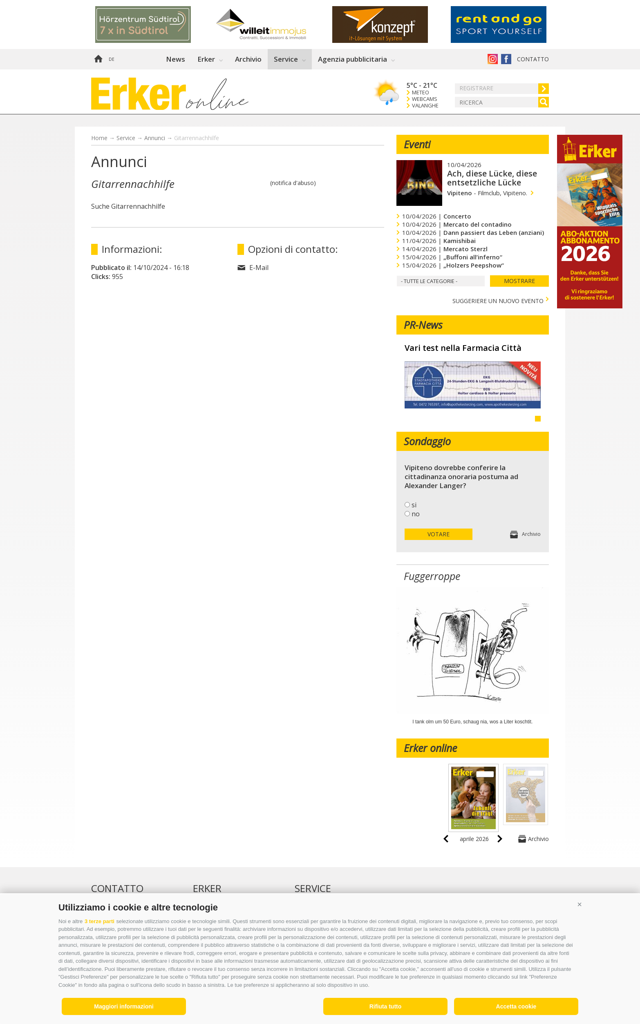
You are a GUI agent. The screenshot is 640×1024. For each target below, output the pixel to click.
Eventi (417, 144)
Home (98, 59)
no (416, 513)
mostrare (519, 281)
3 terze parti (99, 921)
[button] (579, 904)
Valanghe (425, 105)
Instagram (493, 59)
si (414, 504)
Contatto (533, 59)
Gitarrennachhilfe (196, 138)
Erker (206, 59)
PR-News (423, 325)
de (111, 59)
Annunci (154, 138)
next (499, 839)
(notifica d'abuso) (293, 183)
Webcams (424, 99)
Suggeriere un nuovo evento (498, 300)
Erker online (430, 748)
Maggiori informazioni (123, 1006)
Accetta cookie (516, 1006)
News (175, 59)
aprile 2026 (474, 839)
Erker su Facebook (506, 59)
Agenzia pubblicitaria (352, 59)
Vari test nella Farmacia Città (463, 348)
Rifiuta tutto (385, 1006)
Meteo (420, 92)
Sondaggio (427, 441)
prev (445, 839)
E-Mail (259, 267)
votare (438, 534)
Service (286, 59)
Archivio (248, 59)
